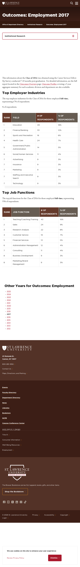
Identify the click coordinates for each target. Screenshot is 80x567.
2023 (9, 297)
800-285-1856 (8, 364)
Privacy (35, 515)
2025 (9, 291)
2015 (8, 320)
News (4, 403)
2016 (8, 317)
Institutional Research (34, 24)
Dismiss (53, 558)
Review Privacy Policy (15, 558)
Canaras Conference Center (13, 423)
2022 (9, 300)
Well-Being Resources (11, 445)
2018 (8, 311)
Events (5, 387)
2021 (8, 303)
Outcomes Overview (28, 84)
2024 (9, 294)
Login (4, 518)
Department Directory (11, 398)
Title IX (5, 435)
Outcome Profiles (49, 84)
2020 (9, 305)
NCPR (4, 418)
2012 (8, 328)
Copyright (64, 515)
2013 (8, 325)
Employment (7, 450)
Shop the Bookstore (14, 492)
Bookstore (6, 413)
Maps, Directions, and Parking (14, 373)
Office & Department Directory (12, 24)
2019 (8, 308)
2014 (8, 323)
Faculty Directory (9, 392)
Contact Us (6, 369)
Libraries (5, 408)
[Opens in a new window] (4, 502)
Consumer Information (11, 440)
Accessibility (49, 515)
